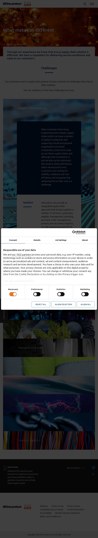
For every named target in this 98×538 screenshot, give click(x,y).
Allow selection (63, 304)
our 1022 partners (22, 254)
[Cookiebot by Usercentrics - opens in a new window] (83, 232)
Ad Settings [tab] (60, 240)
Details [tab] (37, 240)
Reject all (40, 304)
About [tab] (85, 240)
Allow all (86, 304)
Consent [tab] (13, 240)
